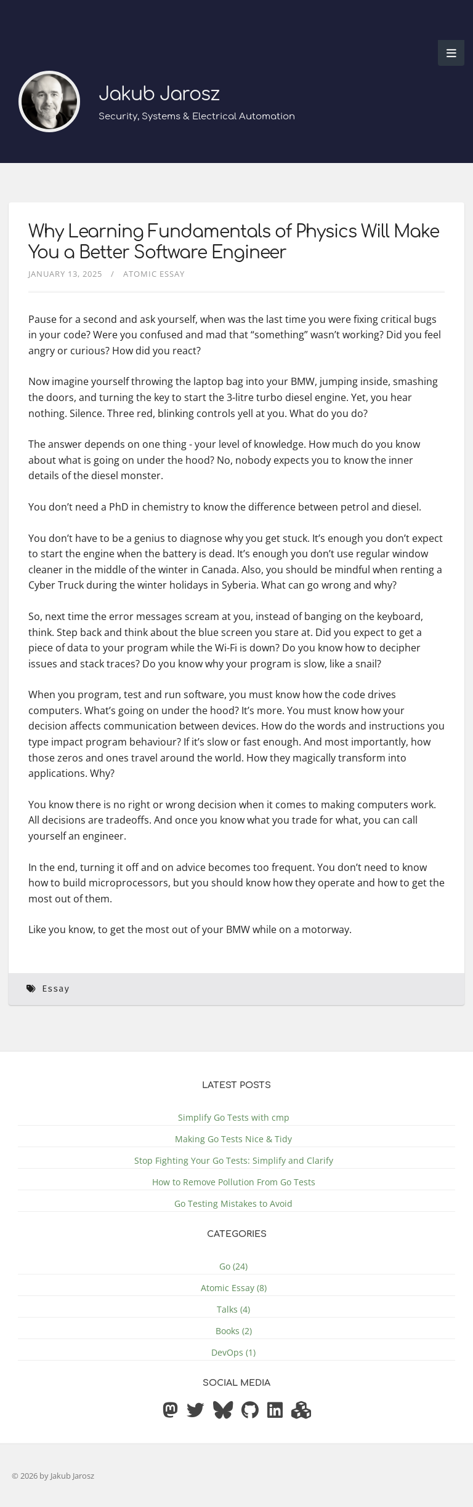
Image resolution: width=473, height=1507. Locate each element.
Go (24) (233, 1266)
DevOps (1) (233, 1352)
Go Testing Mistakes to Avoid (233, 1203)
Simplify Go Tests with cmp (233, 1117)
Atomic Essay (154, 273)
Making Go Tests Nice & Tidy (233, 1139)
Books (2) (234, 1331)
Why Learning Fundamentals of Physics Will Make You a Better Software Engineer (233, 242)
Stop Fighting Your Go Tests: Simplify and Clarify (233, 1160)
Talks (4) (233, 1309)
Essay (56, 989)
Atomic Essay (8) (234, 1288)
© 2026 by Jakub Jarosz (53, 1475)
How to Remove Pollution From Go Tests (233, 1182)
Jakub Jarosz (159, 94)
